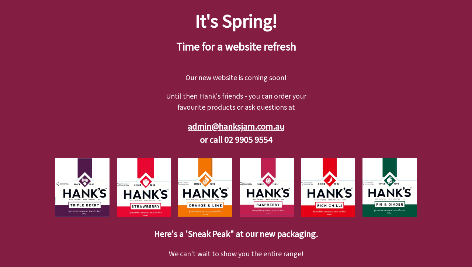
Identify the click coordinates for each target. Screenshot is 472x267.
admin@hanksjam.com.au (236, 126)
